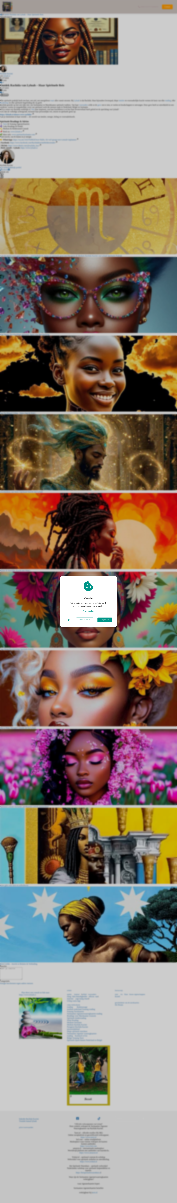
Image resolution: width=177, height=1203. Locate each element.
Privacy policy (88, 611)
